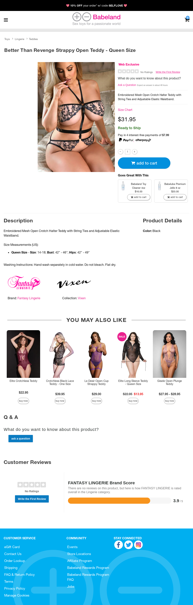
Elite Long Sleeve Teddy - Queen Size (133, 382)
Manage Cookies (16, 595)
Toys (7, 39)
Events (72, 547)
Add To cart (144, 163)
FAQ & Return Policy (19, 575)
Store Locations (79, 554)
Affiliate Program (79, 561)
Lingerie (19, 39)
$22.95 (23, 392)
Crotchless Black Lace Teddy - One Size (60, 382)
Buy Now (23, 400)
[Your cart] (187, 19)
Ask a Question (127, 84)
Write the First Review (168, 72)
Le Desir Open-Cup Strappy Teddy (96, 382)
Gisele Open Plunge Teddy (169, 382)
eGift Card (12, 547)
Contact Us (13, 554)
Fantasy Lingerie (28, 298)
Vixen (82, 298)
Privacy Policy (14, 588)
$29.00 (96, 394)
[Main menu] (5, 19)
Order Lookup (14, 561)
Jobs (71, 586)
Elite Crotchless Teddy (23, 381)
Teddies (33, 39)
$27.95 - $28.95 (169, 394)
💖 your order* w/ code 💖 (96, 5)
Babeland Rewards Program (88, 568)
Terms (8, 581)
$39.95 (60, 394)
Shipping (10, 568)
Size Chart (125, 110)
